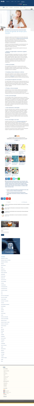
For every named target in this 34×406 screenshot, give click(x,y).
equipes (21, 182)
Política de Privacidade (6, 370)
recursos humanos (18, 185)
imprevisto (6, 184)
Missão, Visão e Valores (6, 371)
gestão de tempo (24, 183)
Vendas (2, 359)
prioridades (26, 184)
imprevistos (11, 184)
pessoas (18, 184)
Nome (2, 227)
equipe (18, 182)
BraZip (2, 267)
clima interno (23, 181)
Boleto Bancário (3, 265)
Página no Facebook (6, 390)
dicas (12, 182)
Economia (2, 302)
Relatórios (2, 350)
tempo (12, 186)
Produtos (5, 378)
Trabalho (2, 355)
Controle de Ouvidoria (4, 290)
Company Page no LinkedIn (7, 392)
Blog (15, 1)
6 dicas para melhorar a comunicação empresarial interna (8, 152)
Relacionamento (3, 348)
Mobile (2, 332)
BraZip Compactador (4, 272)
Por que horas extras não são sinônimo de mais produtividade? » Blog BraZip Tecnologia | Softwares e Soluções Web (17, 193)
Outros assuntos (3, 338)
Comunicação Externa (4, 286)
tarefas (6, 186)
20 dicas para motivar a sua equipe (15, 152)
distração (15, 182)
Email (2, 230)
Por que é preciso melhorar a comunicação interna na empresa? (22, 163)
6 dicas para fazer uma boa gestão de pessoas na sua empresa (8, 175)
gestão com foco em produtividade (22, 38)
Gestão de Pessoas (4, 320)
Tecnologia (2, 354)
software (23, 185)
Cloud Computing (3, 281)
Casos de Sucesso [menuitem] (16, 7)
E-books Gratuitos (3, 299)
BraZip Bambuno (6, 383)
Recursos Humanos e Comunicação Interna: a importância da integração (8, 164)
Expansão (2, 309)
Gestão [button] (7, 7)
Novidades (2, 334)
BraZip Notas (5, 386)
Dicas (2, 293)
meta (14, 184)
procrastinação (7, 185)
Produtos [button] (8, 1)
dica (10, 182)
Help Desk (2, 329)
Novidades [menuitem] (11, 7)
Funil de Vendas (3, 313)
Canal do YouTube (6, 391)
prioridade (22, 184)
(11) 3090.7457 (5, 396)
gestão (23, 182)
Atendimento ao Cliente (4, 258)
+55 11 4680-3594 (28, 4)
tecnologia (9, 186)
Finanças (2, 311)
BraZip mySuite (3, 276)
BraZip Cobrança (3, 270)
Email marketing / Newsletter (5, 304)
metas (16, 184)
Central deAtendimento (23, 1)
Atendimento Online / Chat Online (5, 260)
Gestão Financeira (3, 325)
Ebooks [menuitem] (21, 7)
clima (20, 181)
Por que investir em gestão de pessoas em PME (15, 175)
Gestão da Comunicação (4, 316)
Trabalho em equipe (4, 357)
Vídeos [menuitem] (25, 7)
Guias (2, 327)
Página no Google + (6, 393)
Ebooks (19, 1)
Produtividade (3, 343)
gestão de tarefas (18, 183)
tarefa (26, 185)
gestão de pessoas (12, 183)
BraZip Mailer (3, 274)
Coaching (2, 283)
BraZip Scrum (3, 277)
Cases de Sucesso (3, 279)
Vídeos (2, 361)
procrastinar (12, 185)
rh (21, 185)
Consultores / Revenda (6, 376)
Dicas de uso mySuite (4, 297)
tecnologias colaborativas (21, 121)
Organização (3, 336)
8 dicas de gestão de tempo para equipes (12, 181)
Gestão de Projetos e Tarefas (5, 322)
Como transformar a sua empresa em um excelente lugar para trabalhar (22, 152)
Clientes (12, 1)
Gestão (2, 315)
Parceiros (2, 341)
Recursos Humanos (4, 345)
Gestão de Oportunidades (4, 318)
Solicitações (2, 352)
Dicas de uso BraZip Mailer (5, 295)
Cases (4, 375)
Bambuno (2, 263)
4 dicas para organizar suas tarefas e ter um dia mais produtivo (15, 163)
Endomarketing (3, 306)
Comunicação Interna (4, 288)
